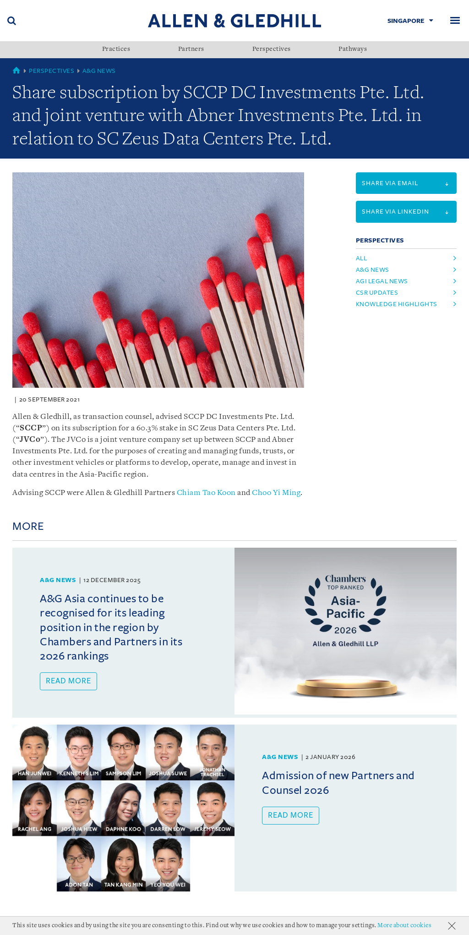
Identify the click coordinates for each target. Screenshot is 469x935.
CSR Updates (377, 292)
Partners (191, 49)
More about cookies (404, 926)
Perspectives (271, 49)
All (361, 258)
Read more (68, 681)
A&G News (99, 70)
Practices (116, 49)
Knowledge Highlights (396, 304)
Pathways (352, 49)
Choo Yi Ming (276, 493)
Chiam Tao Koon (206, 493)
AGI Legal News (382, 281)
